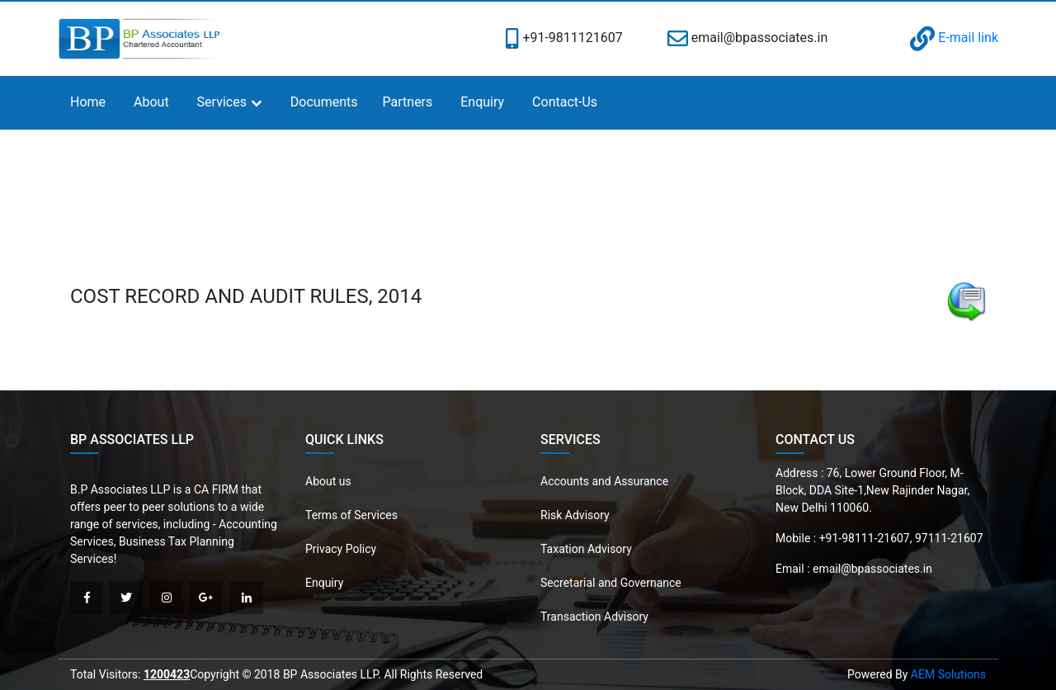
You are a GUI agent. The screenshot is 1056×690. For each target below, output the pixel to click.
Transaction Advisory (594, 616)
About (151, 102)
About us (328, 481)
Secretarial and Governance (610, 582)
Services (222, 102)
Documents (324, 102)
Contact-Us (564, 102)
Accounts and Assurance (604, 481)
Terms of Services (351, 515)
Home (88, 102)
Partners (408, 102)
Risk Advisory (575, 515)
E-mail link (954, 37)
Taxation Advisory (586, 548)
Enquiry (482, 102)
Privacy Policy (340, 548)
